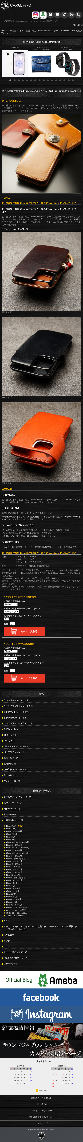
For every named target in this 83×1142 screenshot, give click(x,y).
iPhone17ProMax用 (14, 831)
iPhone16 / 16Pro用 (14, 845)
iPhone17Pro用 (12, 834)
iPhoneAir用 (11, 829)
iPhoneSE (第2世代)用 (15, 878)
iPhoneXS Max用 (13, 888)
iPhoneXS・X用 (13, 891)
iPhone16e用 (11, 839)
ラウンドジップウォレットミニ (18, 706)
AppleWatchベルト (12, 809)
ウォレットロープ (12, 781)
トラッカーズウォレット (15, 718)
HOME (4, 31)
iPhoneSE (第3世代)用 (15, 858)
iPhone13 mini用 (13, 867)
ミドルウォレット (12, 729)
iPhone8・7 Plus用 (14, 899)
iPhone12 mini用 (13, 875)
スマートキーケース (13, 803)
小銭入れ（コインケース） (16, 769)
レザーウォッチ (11, 964)
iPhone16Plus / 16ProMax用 (17, 842)
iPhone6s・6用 (12, 902)
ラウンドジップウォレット (16, 700)
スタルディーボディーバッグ (17, 797)
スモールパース (11, 758)
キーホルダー (10, 775)
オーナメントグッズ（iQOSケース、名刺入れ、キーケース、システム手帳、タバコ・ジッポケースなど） (41, 927)
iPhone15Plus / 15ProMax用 (17, 848)
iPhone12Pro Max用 (14, 869)
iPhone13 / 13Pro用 (14, 864)
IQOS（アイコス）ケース (16, 958)
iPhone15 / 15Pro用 (14, 850)
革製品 (13, 31)
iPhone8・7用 (11, 897)
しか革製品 (9, 935)
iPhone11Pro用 (12, 883)
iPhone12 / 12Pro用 (14, 872)
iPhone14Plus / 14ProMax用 (17, 853)
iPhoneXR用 (11, 894)
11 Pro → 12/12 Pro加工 (16, 916)
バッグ (7, 941)
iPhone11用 (10, 886)
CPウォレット (10, 735)
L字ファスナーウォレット (16, 746)
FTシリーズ (9, 741)
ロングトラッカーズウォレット (18, 723)
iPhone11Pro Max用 (14, 880)
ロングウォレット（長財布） (17, 712)
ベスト (7, 946)
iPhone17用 (10, 837)
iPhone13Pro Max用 (14, 861)
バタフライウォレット (14, 752)
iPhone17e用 (15, 826)
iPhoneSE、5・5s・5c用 (16, 907)
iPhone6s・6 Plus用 (14, 905)
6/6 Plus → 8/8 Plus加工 (16, 910)
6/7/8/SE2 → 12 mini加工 (16, 913)
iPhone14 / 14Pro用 (14, 856)
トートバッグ (10, 814)
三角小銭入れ (10, 764)
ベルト (7, 921)
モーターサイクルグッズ (15, 952)
